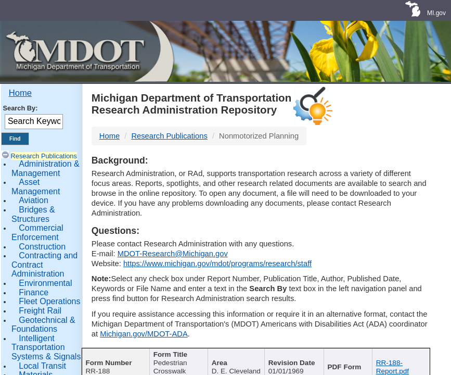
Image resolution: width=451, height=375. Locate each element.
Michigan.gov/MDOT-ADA (144, 334)
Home (20, 93)
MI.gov (436, 13)
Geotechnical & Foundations (43, 325)
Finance (33, 292)
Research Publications (44, 156)
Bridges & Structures (33, 214)
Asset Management (35, 187)
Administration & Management (45, 168)
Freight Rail (40, 310)
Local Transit (42, 365)
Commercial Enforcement (37, 232)
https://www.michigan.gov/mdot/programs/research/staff (217, 263)
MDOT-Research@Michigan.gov (173, 253)
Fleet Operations (49, 301)
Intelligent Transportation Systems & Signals (46, 347)
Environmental (45, 283)
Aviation (33, 200)
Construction (42, 246)
